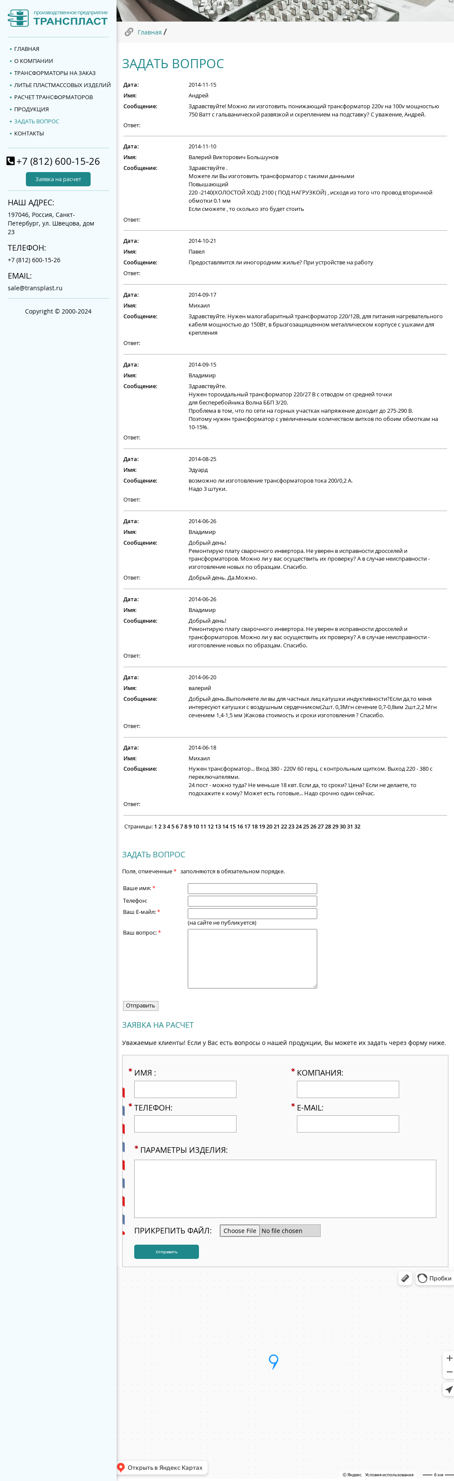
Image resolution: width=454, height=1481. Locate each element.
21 (277, 826)
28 (328, 826)
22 (284, 826)
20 (269, 826)
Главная (150, 32)
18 (255, 826)
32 (357, 826)
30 (343, 826)
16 (240, 826)
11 (203, 826)
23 (291, 826)
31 (350, 826)
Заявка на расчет (58, 179)
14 (225, 826)
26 (313, 826)
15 (233, 826)
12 (211, 826)
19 (262, 826)
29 (335, 826)
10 (196, 826)
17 (247, 826)
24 (299, 826)
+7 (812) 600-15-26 (58, 161)
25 (306, 826)
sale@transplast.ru (35, 288)
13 (218, 826)
